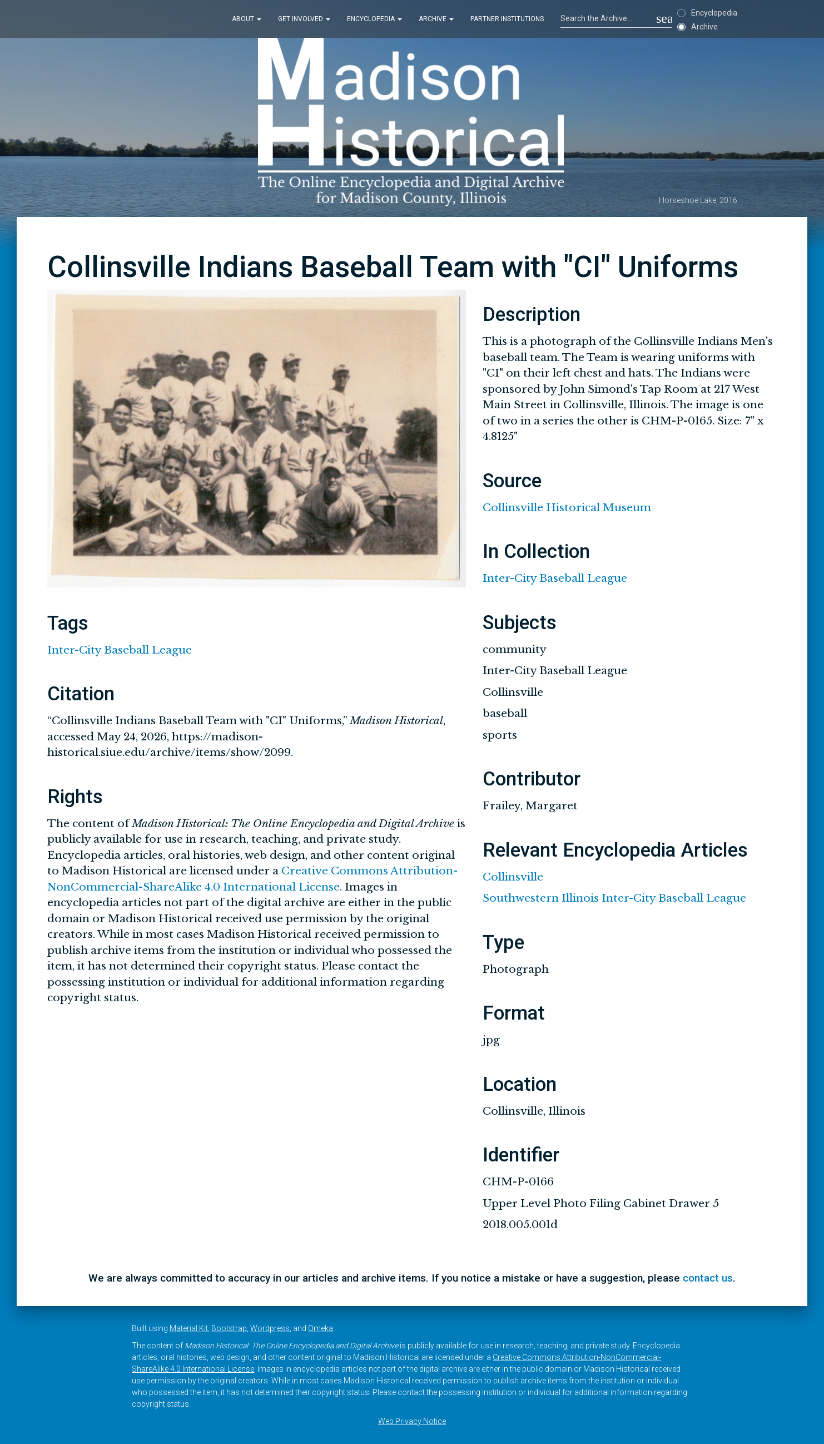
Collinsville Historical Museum (567, 507)
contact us (708, 1278)
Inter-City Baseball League (119, 650)
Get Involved (304, 19)
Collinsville (513, 877)
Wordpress (270, 1328)
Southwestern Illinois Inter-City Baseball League (614, 898)
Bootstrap (229, 1328)
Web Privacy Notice (412, 1421)
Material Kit (189, 1328)
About (246, 19)
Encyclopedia (374, 19)
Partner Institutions (507, 19)
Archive (436, 19)
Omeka (320, 1328)
